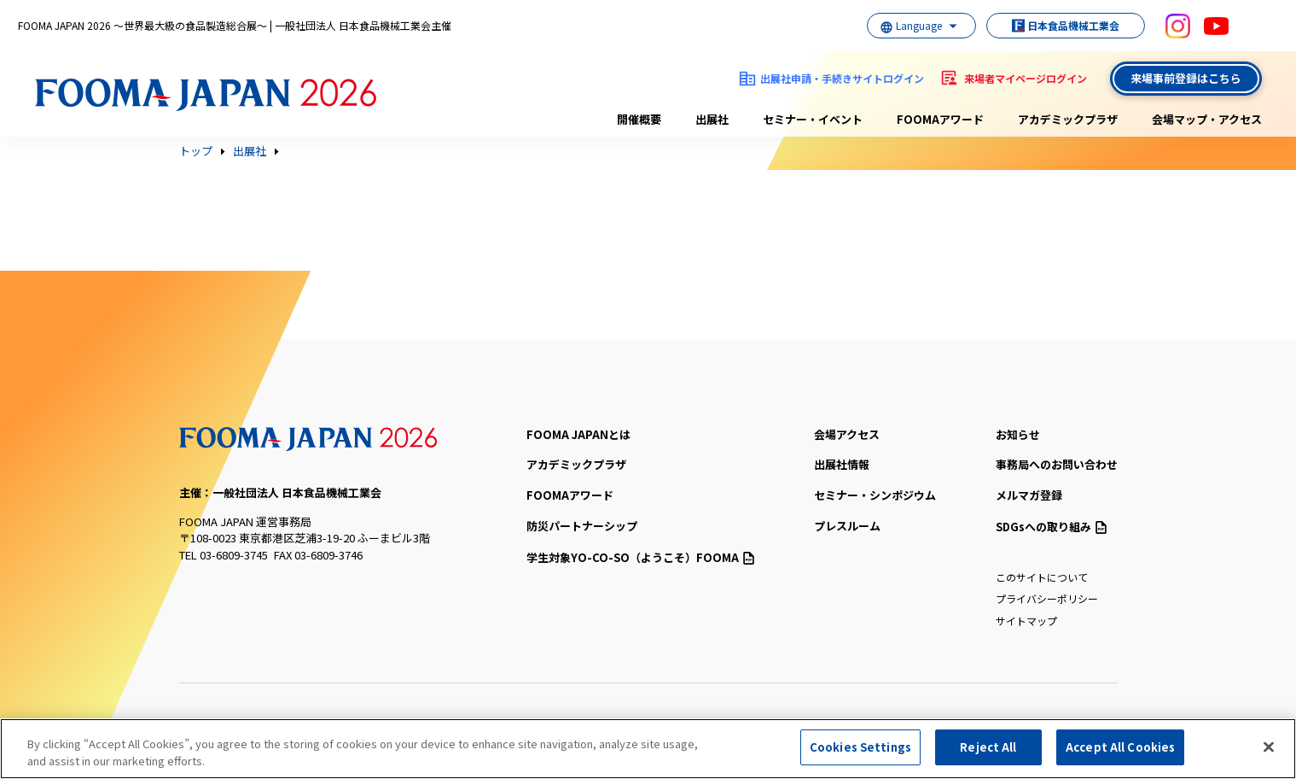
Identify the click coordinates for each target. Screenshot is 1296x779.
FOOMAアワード (940, 119)
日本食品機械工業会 (1057, 25)
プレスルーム (847, 526)
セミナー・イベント (813, 119)
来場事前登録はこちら (1185, 78)
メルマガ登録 (1029, 495)
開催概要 (639, 119)
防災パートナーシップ (581, 526)
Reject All (988, 747)
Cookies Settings (860, 747)
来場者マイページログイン (1025, 78)
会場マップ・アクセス (1207, 119)
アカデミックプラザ (1068, 119)
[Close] (1268, 746)
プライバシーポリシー (1047, 598)
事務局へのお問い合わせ (1057, 464)
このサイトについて (1042, 577)
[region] (648, 748)
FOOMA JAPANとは (578, 434)
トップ (195, 151)
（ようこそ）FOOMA (640, 557)
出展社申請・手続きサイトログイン (842, 78)
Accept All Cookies (1120, 747)
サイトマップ (1026, 620)
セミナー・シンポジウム (875, 495)
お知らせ (1018, 434)
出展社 (712, 119)
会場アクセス (847, 434)
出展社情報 (841, 464)
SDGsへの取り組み (1051, 526)
